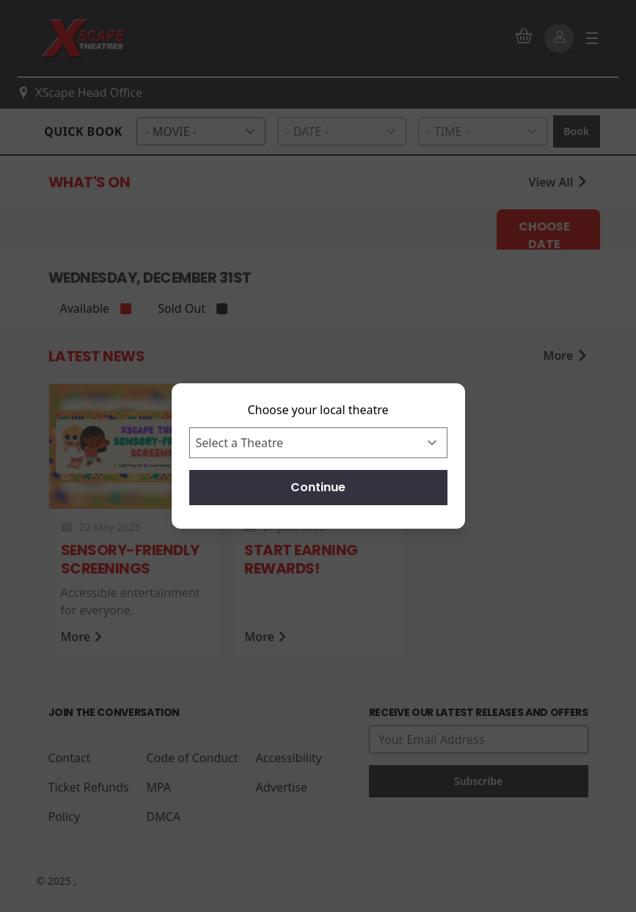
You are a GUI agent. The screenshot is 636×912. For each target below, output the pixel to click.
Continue (318, 487)
